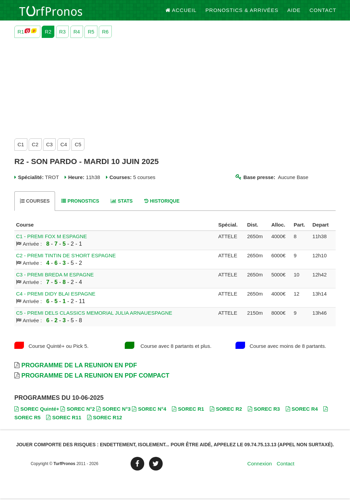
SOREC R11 (63, 423)
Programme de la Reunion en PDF (79, 370)
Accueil (181, 13)
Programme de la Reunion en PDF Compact (95, 381)
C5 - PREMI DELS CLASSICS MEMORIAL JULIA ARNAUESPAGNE (94, 318)
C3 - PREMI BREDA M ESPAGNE (55, 280)
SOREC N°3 (113, 414)
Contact (323, 13)
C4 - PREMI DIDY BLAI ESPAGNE (55, 299)
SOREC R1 (188, 414)
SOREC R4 (302, 414)
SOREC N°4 (149, 414)
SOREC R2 (226, 414)
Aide (294, 13)
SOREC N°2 (77, 414)
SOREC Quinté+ (36, 414)
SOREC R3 (264, 414)
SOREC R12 (104, 423)
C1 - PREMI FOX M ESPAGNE (51, 242)
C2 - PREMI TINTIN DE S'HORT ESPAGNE (66, 261)
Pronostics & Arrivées (242, 13)
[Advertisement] (175, 92)
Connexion (259, 469)
